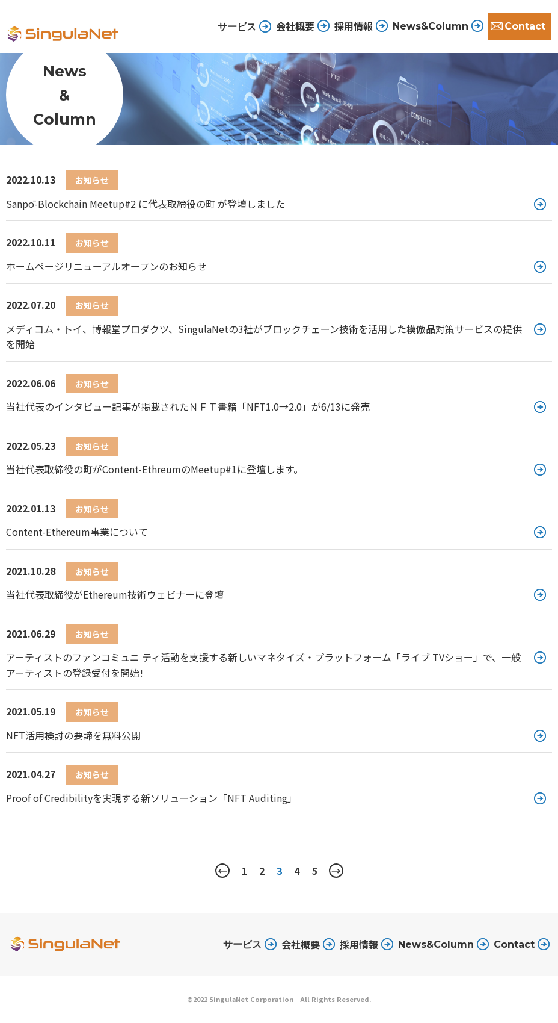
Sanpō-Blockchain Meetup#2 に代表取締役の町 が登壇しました (145, 203)
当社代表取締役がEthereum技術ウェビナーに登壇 (115, 594)
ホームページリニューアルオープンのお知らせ (106, 266)
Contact (524, 26)
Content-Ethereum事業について (77, 531)
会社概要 (295, 26)
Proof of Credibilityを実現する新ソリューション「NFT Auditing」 (151, 798)
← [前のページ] (222, 870)
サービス (242, 944)
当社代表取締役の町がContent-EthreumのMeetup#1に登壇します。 (154, 469)
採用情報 (353, 26)
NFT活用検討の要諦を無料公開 (73, 735)
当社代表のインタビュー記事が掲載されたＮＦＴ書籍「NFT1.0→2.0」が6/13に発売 (188, 406)
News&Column (430, 26)
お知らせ (92, 180)
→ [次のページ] (336, 870)
